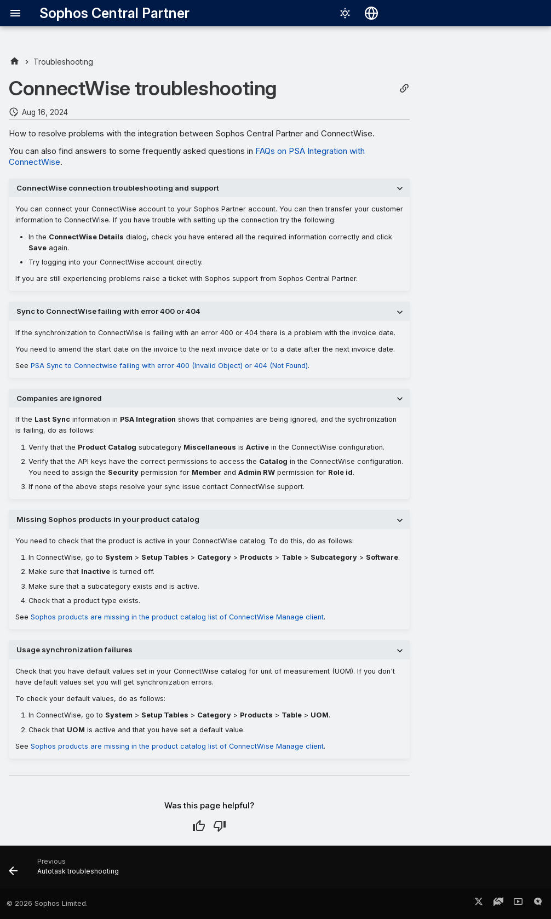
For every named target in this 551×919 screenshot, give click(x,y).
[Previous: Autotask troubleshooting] (67, 870)
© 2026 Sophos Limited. (47, 903)
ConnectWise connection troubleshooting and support (117, 187)
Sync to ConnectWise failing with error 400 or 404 (108, 311)
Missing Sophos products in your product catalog (107, 519)
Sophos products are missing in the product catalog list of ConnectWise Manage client (177, 617)
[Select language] (371, 13)
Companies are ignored (59, 398)
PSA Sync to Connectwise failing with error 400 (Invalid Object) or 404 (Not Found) (169, 365)
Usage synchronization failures (74, 649)
